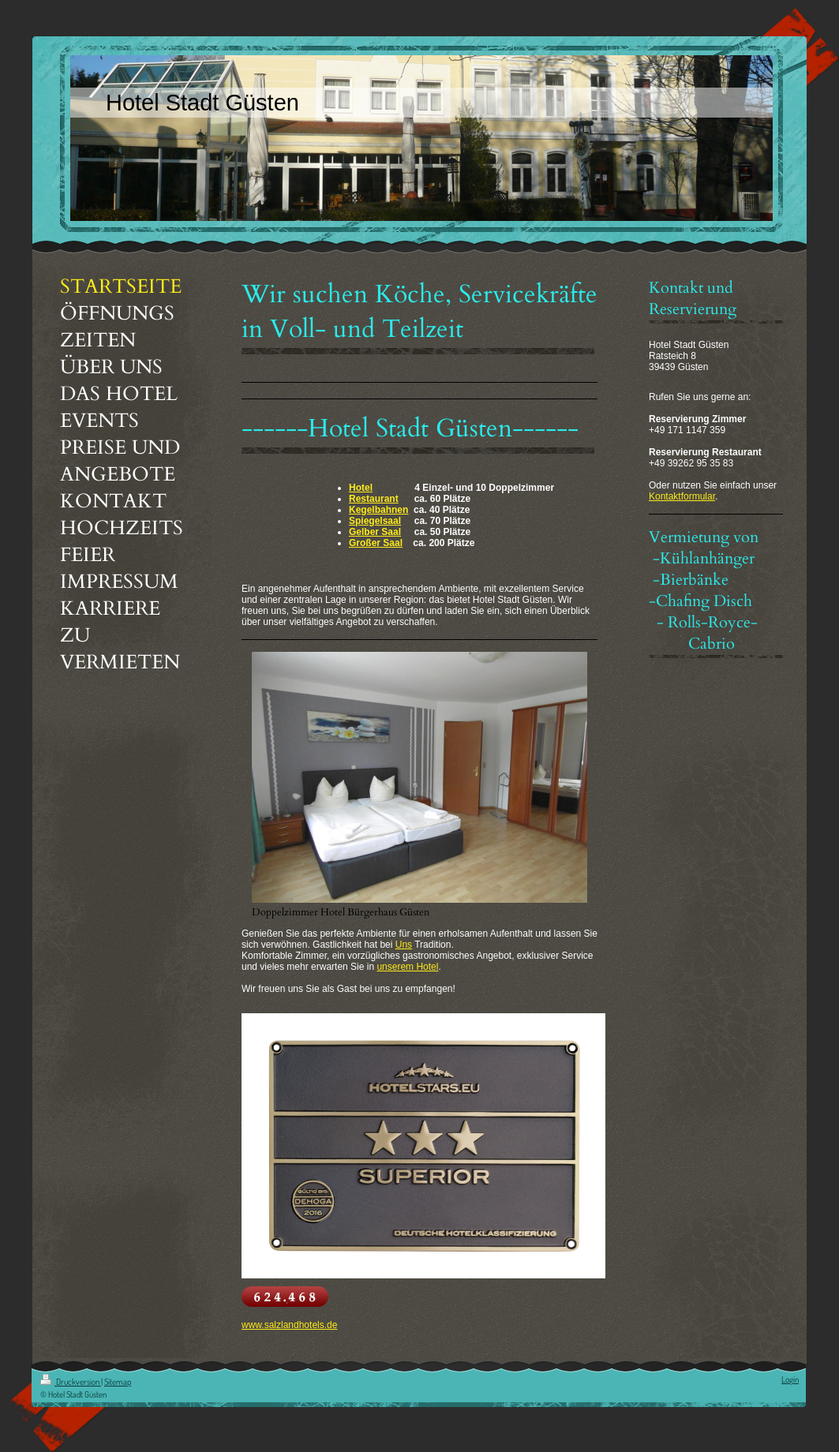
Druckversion (70, 1381)
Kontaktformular (682, 496)
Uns (403, 944)
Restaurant (374, 498)
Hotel (361, 487)
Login (790, 1379)
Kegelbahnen (378, 509)
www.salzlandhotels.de (289, 1324)
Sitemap (117, 1381)
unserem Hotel (407, 966)
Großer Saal (376, 542)
